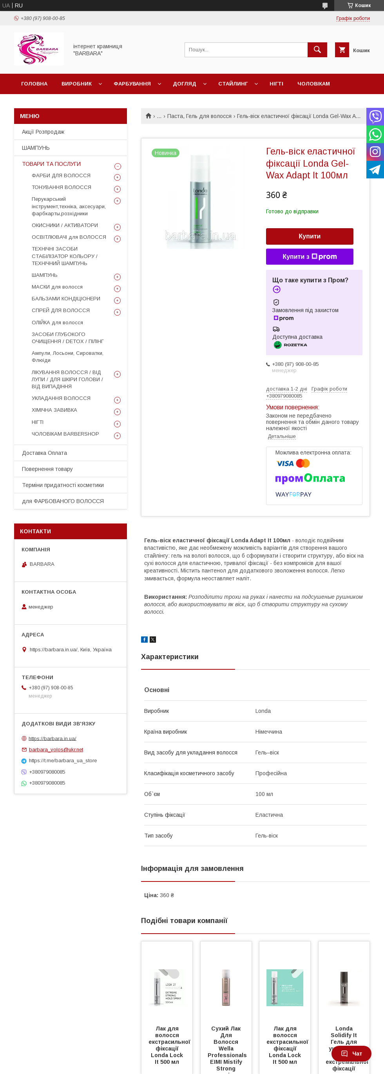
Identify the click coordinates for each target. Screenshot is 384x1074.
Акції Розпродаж (43, 132)
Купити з (310, 256)
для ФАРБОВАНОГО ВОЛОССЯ (63, 501)
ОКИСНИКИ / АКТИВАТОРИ (65, 225)
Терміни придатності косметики (63, 485)
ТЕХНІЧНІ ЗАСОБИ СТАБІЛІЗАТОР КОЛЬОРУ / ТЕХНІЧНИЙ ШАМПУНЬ (65, 256)
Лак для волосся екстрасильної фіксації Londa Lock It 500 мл (170, 1045)
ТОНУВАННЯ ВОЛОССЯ (61, 187)
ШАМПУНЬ (36, 148)
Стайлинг (233, 84)
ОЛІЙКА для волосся (57, 322)
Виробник (77, 84)
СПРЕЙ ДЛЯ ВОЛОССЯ (61, 310)
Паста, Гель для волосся (199, 116)
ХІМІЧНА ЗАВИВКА (54, 410)
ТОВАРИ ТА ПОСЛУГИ (51, 164)
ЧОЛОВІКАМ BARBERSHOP (65, 434)
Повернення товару (47, 469)
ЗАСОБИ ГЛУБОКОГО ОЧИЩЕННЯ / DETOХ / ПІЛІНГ (68, 337)
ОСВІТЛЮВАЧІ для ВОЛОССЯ (69, 237)
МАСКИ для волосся (57, 287)
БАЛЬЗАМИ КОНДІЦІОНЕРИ (66, 299)
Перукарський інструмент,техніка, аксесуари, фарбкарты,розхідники (69, 206)
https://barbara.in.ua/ (52, 738)
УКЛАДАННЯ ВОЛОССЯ (61, 398)
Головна (34, 84)
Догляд (184, 84)
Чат (351, 1053)
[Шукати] (317, 49)
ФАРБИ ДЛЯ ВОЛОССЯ (61, 175)
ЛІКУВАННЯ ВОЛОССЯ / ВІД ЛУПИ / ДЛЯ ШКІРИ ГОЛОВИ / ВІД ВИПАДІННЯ (67, 379)
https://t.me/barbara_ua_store (63, 760)
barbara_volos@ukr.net (56, 749)
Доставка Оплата (44, 453)
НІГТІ (37, 422)
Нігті (276, 84)
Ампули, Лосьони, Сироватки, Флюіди (67, 356)
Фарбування (132, 84)
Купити (310, 236)
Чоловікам (313, 84)
